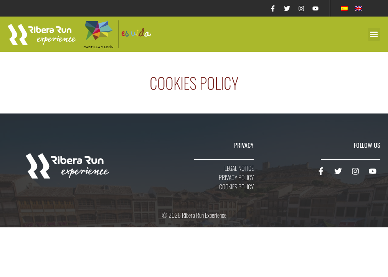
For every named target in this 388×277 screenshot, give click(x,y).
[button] (374, 34)
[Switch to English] (359, 8)
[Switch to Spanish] (344, 8)
